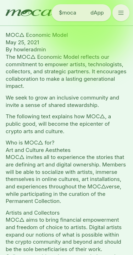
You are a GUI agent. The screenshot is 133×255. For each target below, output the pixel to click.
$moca (67, 12)
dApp (97, 12)
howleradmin (29, 49)
